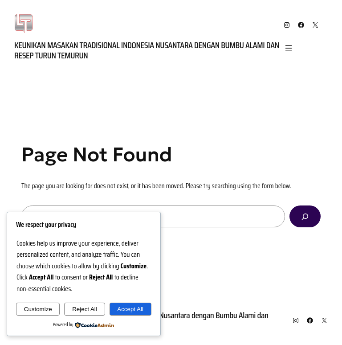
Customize (38, 309)
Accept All (130, 309)
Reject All (84, 309)
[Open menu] (288, 48)
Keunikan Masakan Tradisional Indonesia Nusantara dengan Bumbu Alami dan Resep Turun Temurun (146, 50)
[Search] (305, 216)
